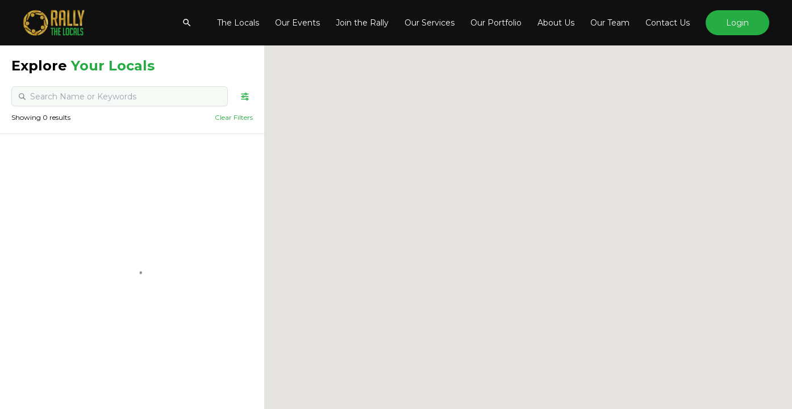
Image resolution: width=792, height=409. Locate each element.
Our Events (297, 23)
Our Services (430, 23)
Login (737, 23)
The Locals (238, 23)
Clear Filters (234, 117)
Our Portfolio (496, 23)
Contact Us (667, 23)
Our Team (610, 23)
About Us (555, 23)
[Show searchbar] (187, 23)
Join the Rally (362, 23)
